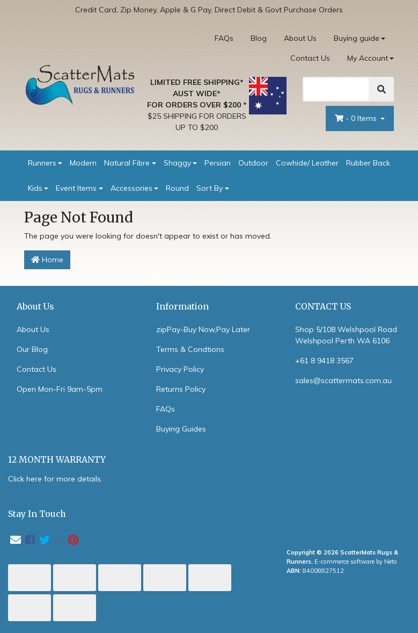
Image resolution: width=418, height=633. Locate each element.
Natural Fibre (127, 163)
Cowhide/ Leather (307, 163)
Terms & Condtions (190, 349)
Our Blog (32, 349)
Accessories (131, 188)
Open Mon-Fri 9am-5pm (59, 389)
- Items (357, 118)
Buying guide (356, 38)
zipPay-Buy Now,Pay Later (203, 329)
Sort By (209, 188)
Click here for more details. (55, 479)
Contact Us (310, 58)
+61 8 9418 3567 (324, 360)
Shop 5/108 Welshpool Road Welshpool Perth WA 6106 (346, 335)
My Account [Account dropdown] (367, 58)
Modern (83, 163)
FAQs (224, 38)
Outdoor (253, 163)
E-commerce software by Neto (355, 561)
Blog (259, 38)
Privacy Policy (180, 369)
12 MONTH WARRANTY (57, 460)
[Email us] (15, 539)
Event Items (76, 188)
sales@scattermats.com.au (343, 380)
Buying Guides (181, 429)
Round (177, 188)
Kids (35, 188)
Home (47, 259)
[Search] (336, 89)
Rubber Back (368, 163)
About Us (300, 38)
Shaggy (177, 163)
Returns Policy (181, 389)
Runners (42, 163)
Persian (217, 163)
